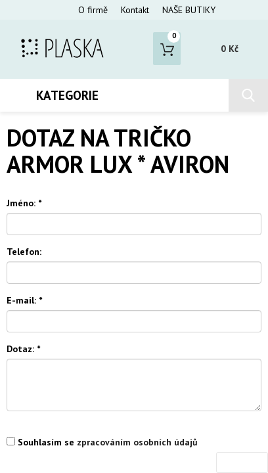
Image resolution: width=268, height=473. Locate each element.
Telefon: (24, 252)
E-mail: (24, 300)
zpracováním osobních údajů (137, 442)
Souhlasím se (102, 442)
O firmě (93, 10)
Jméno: (24, 203)
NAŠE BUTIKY (188, 10)
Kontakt (135, 10)
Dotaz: (23, 349)
